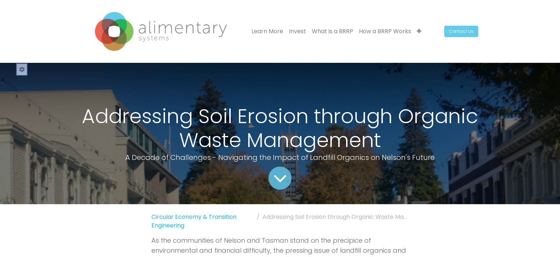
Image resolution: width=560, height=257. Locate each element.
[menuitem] (267, 31)
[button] (419, 31)
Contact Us (461, 31)
